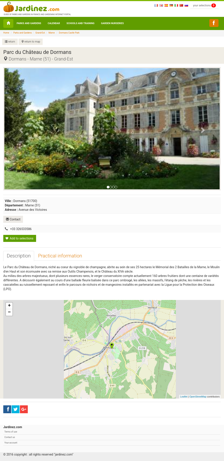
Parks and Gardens (29, 23)
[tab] (18, 256)
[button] (20, 129)
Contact (13, 219)
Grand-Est (40, 33)
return (10, 41)
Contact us (9, 437)
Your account (10, 442)
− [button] (9, 312)
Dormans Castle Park (69, 33)
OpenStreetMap (197, 396)
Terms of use (10, 432)
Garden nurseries (112, 23)
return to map (30, 41)
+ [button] (9, 306)
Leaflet (183, 396)
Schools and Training (80, 23)
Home (6, 33)
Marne (52, 33)
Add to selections (19, 238)
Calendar (54, 23)
